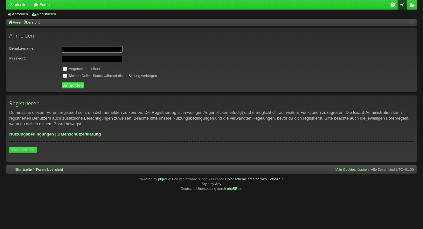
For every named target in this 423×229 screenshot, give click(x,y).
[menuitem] (352, 169)
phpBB (163, 179)
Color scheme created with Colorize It (254, 179)
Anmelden (20, 14)
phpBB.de (234, 189)
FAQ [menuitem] (395, 6)
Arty (218, 184)
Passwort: (17, 58)
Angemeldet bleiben (81, 69)
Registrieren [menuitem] (413, 6)
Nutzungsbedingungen (31, 134)
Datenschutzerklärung (79, 134)
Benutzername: (21, 48)
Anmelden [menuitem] (403, 6)
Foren (45, 5)
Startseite (18, 5)
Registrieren (46, 14)
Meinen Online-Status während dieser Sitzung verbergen (110, 76)
